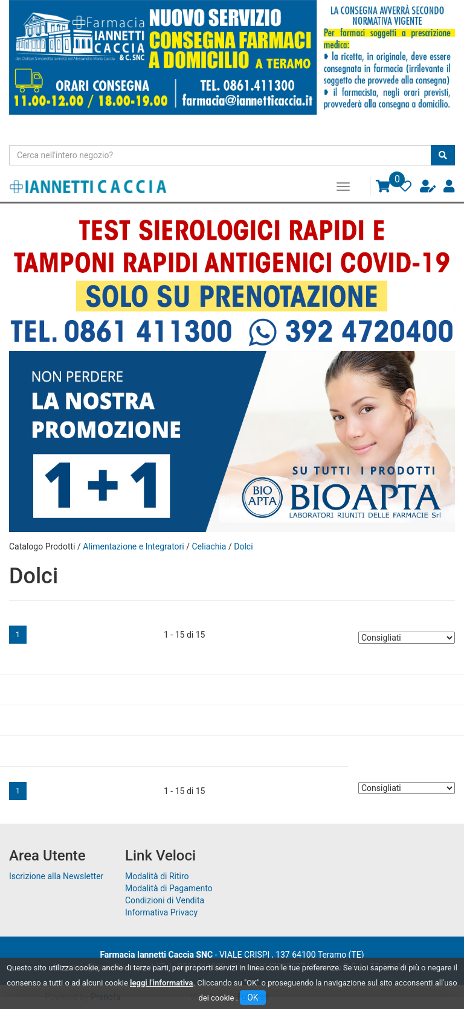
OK (252, 997)
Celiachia (209, 546)
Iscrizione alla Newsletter (56, 876)
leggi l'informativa (161, 982)
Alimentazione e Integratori (133, 546)
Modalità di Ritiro (157, 876)
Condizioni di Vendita (164, 900)
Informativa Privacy (161, 912)
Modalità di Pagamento (169, 888)
